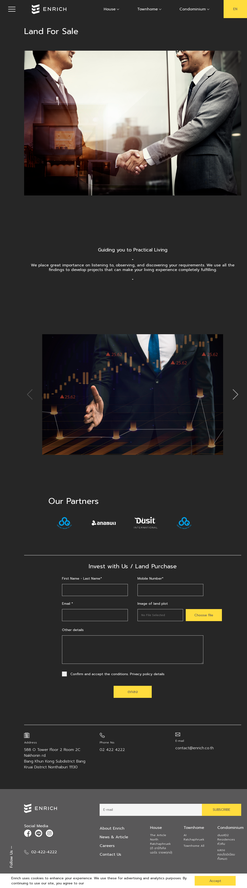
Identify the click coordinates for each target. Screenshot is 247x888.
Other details (73, 629)
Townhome (147, 9)
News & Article (114, 837)
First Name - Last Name (82, 578)
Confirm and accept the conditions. (113, 674)
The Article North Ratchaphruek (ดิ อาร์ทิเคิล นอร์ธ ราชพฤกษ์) (161, 844)
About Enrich (112, 828)
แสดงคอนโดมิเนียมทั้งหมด (226, 854)
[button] (235, 394)
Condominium (192, 9)
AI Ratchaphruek (194, 837)
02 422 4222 (112, 750)
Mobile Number (150, 578)
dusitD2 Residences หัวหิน (226, 839)
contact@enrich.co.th (194, 748)
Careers (107, 846)
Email (67, 603)
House (110, 9)
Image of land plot (152, 603)
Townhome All (194, 846)
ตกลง (133, 692)
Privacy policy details (147, 674)
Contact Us (110, 854)
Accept (215, 880)
